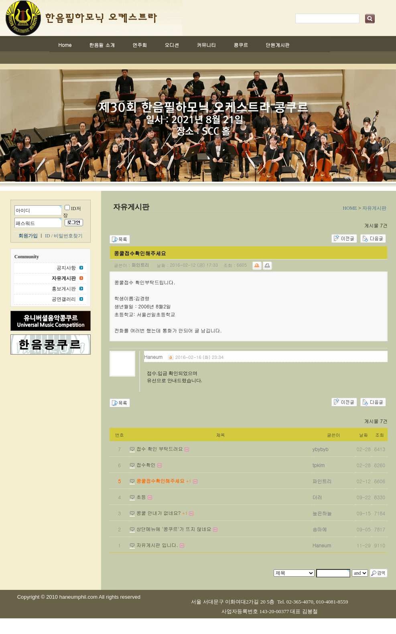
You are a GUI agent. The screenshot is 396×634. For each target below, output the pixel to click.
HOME (350, 208)
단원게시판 (278, 44)
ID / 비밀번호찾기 (64, 236)
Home (64, 44)
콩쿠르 (241, 44)
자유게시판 (374, 208)
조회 (379, 435)
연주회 (139, 44)
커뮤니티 (206, 44)
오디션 (171, 44)
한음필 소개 (102, 44)
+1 (188, 481)
